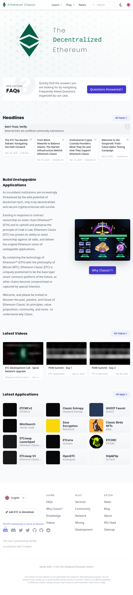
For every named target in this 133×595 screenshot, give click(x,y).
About (108, 516)
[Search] (102, 5)
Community (82, 509)
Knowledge (53, 516)
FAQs (49, 502)
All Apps (121, 394)
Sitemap (109, 529)
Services (80, 502)
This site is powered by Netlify (20, 541)
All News (121, 117)
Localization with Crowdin (17, 546)
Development (84, 529)
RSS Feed (110, 523)
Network (80, 516)
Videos (50, 523)
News (82, 5)
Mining (79, 523)
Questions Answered (106, 89)
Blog (107, 509)
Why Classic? (102, 270)
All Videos (120, 333)
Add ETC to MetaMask (20, 512)
